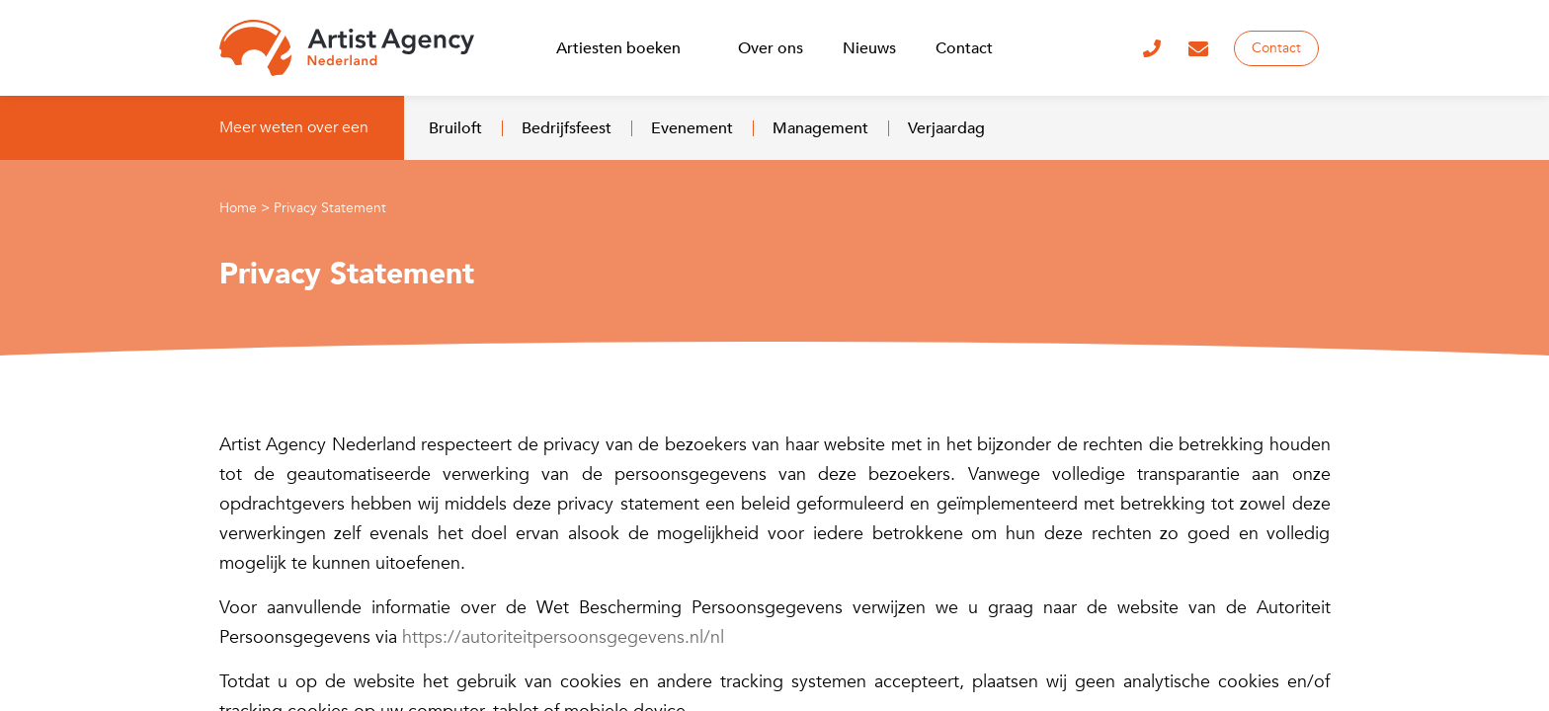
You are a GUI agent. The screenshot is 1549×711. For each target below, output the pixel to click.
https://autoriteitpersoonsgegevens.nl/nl (563, 637)
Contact (1276, 48)
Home (238, 207)
